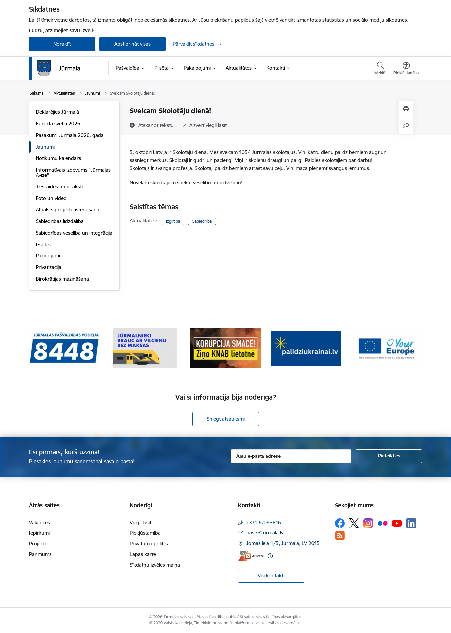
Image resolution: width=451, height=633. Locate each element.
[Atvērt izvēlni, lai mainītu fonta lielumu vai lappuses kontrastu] (406, 69)
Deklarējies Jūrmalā (57, 112)
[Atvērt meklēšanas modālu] (380, 69)
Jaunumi (45, 147)
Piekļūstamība (145, 533)
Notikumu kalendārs (58, 158)
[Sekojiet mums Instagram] (368, 523)
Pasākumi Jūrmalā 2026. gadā (70, 135)
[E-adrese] (251, 555)
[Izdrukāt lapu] (406, 109)
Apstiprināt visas (132, 44)
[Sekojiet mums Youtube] (397, 523)
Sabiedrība (202, 221)
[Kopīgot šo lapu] (406, 125)
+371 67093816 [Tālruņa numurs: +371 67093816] (263, 522)
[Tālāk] (407, 348)
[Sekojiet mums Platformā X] (354, 523)
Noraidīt (62, 44)
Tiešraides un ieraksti (59, 186)
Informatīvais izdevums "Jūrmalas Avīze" (73, 172)
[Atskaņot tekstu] (156, 125)
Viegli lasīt (140, 522)
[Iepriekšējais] (44, 348)
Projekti (37, 543)
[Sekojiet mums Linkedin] (411, 523)
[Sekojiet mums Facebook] (340, 523)
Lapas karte (143, 554)
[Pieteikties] (389, 456)
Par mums (40, 554)
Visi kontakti (271, 575)
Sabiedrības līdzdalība (60, 221)
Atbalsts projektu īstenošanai (68, 209)
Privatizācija (48, 267)
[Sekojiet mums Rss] (340, 535)
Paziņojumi (48, 255)
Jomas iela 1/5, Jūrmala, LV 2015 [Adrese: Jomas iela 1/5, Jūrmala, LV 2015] (283, 543)
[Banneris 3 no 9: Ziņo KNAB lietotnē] (225, 348)
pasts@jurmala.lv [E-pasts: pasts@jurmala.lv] (264, 532)
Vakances (39, 522)
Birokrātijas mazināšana (62, 279)
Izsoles (43, 244)
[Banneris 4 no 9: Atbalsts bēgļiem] (306, 348)
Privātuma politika (150, 543)
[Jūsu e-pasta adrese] (291, 456)
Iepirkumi (39, 533)
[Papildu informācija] (270, 555)
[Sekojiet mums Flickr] (383, 523)
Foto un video (51, 198)
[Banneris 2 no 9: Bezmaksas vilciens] (145, 348)
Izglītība (173, 221)
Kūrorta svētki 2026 (58, 123)
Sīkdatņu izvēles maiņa (155, 565)
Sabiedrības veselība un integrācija (74, 233)
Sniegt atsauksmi (226, 419)
